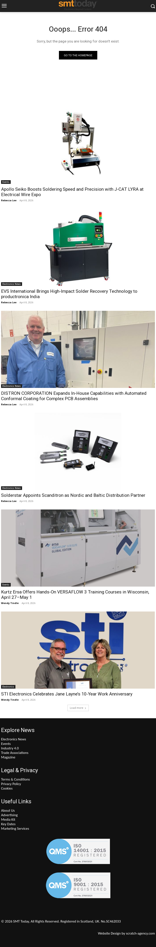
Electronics (8, 686)
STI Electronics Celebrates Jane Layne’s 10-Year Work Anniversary (66, 694)
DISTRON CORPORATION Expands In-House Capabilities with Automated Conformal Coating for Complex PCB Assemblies (74, 396)
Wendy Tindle (10, 603)
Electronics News (11, 283)
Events (5, 181)
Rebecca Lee (8, 200)
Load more (78, 708)
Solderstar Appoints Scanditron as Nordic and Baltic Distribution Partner (73, 495)
